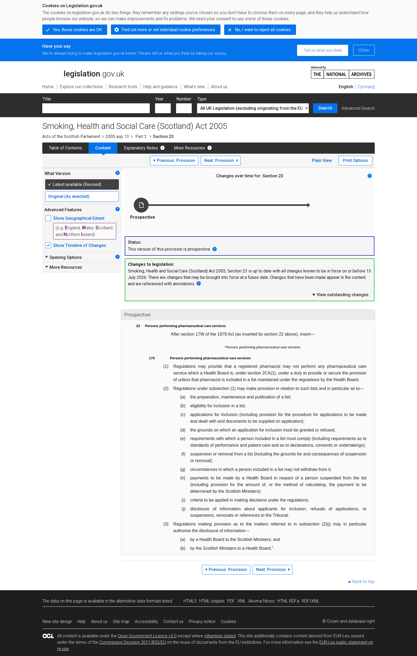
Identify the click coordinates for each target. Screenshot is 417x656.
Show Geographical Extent (79, 218)
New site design (57, 621)
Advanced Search (358, 108)
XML (241, 601)
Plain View (322, 160)
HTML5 (190, 601)
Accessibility (146, 621)
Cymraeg (366, 86)
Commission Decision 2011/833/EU (132, 642)
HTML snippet (211, 601)
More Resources (189, 147)
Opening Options (63, 257)
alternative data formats (138, 601)
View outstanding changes (340, 294)
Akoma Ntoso (261, 601)
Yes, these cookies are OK (77, 29)
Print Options (355, 160)
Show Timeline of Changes (79, 245)
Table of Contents (65, 147)
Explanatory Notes (141, 147)
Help (81, 621)
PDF (231, 601)
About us (99, 621)
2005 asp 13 (117, 136)
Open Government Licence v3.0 (147, 635)
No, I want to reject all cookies (263, 29)
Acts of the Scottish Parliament (71, 136)
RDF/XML (310, 601)
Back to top (363, 581)
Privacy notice (202, 621)
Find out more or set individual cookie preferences (168, 29)
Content (103, 147)
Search (325, 108)
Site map (121, 621)
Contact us (173, 621)
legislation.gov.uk (83, 71)
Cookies (228, 621)
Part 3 (141, 136)
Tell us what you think (323, 50)
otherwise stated (220, 635)
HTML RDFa (288, 601)
